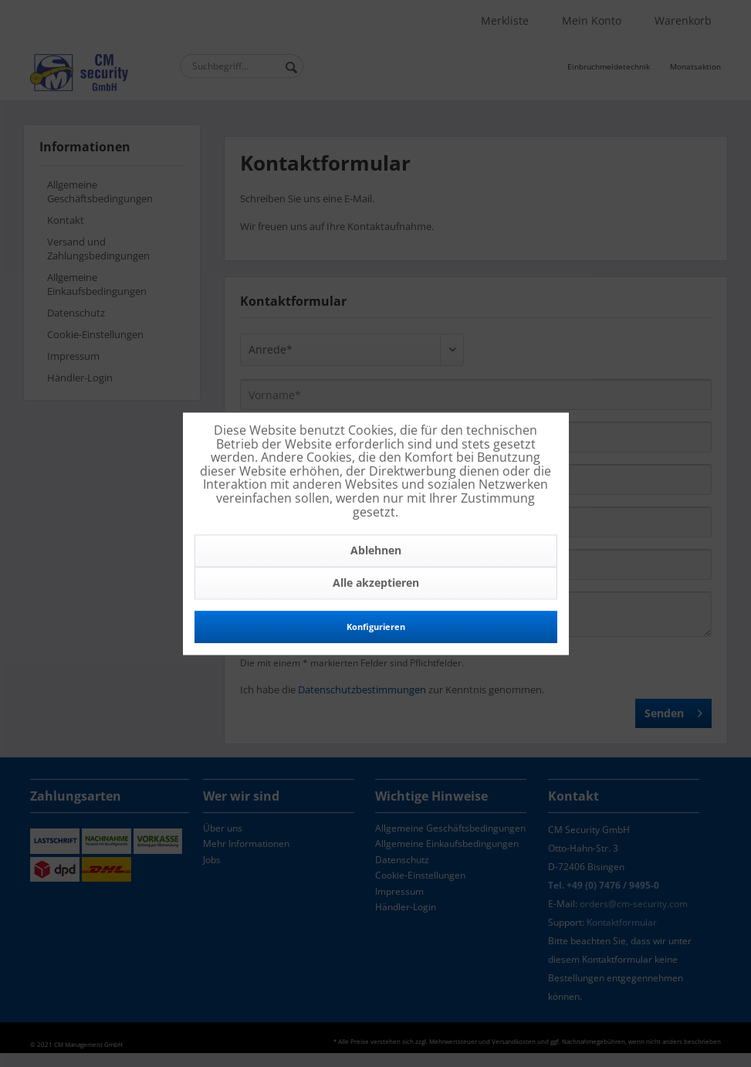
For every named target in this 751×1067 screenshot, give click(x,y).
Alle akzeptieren (376, 583)
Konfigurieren (376, 627)
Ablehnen (375, 551)
